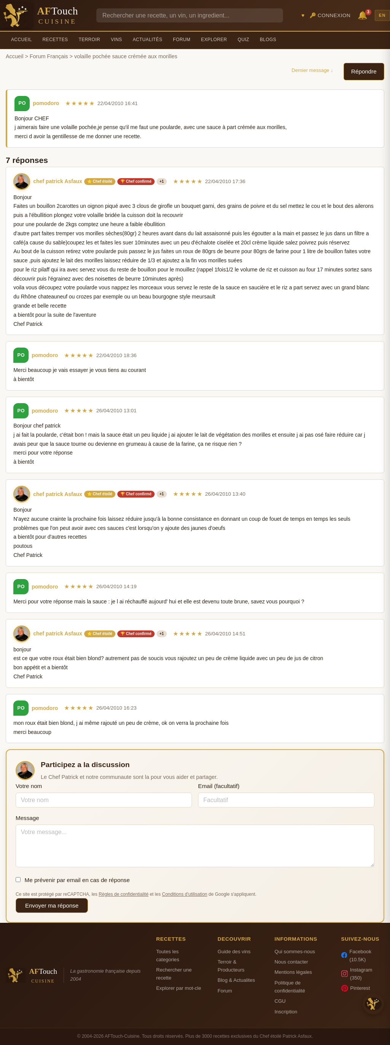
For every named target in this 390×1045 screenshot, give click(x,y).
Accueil (21, 39)
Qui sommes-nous (295, 951)
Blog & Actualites (236, 980)
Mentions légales (293, 972)
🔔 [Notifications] (364, 14)
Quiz (243, 39)
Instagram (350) (356, 974)
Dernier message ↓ (312, 70)
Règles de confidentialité (124, 894)
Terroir (89, 39)
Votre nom (29, 786)
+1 (162, 181)
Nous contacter (291, 962)
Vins (116, 39)
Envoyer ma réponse (51, 905)
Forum (181, 39)
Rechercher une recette (174, 974)
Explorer (214, 39)
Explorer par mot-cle (178, 988)
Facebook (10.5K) (356, 955)
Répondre (364, 71)
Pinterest (355, 988)
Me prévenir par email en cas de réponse (73, 880)
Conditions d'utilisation (184, 894)
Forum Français (49, 56)
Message (27, 818)
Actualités (147, 39)
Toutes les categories (167, 955)
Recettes (55, 39)
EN (382, 15)
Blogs (268, 39)
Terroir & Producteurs (231, 966)
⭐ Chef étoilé (99, 181)
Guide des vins (234, 951)
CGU (280, 1001)
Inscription (286, 1012)
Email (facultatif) (219, 786)
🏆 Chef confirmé (136, 181)
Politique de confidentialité (290, 987)
